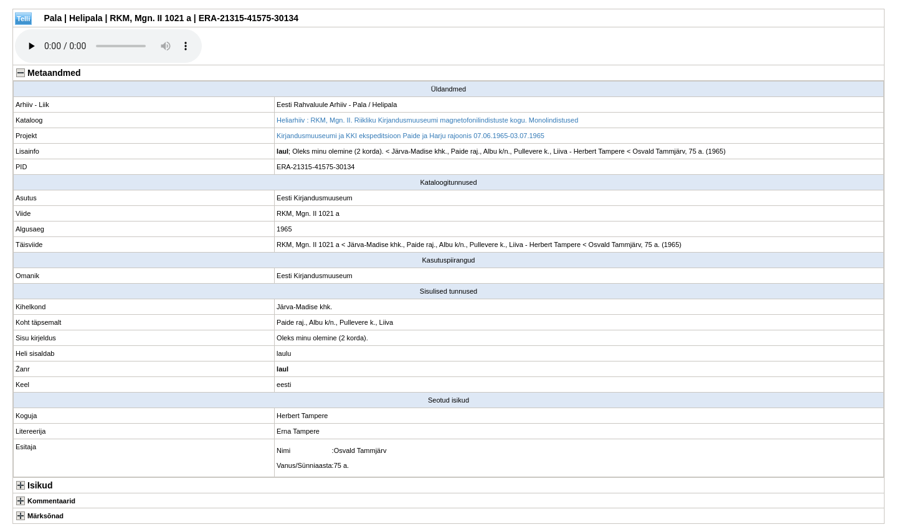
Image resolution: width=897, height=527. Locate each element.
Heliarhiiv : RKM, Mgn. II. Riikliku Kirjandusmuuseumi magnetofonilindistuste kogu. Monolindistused (427, 120)
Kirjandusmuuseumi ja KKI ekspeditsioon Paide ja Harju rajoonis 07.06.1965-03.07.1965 (410, 135)
